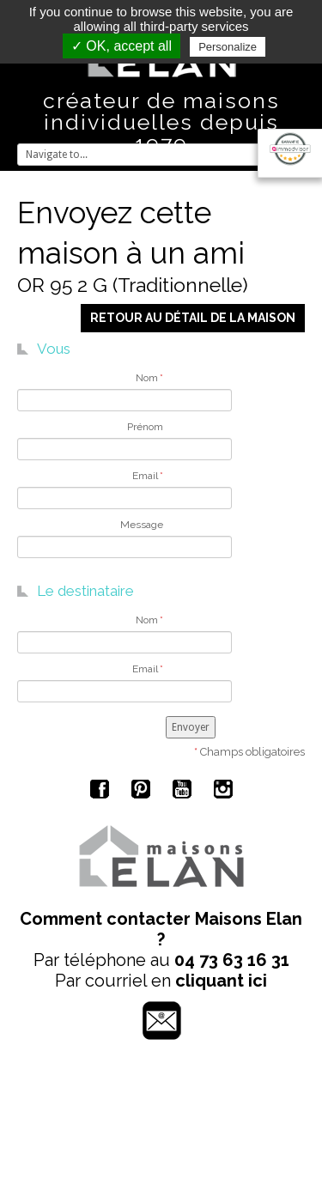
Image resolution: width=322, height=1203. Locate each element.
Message (141, 525)
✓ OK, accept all (121, 46)
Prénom (145, 427)
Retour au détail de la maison (192, 318)
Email (147, 476)
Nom (149, 378)
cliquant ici (221, 980)
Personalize (227, 46)
